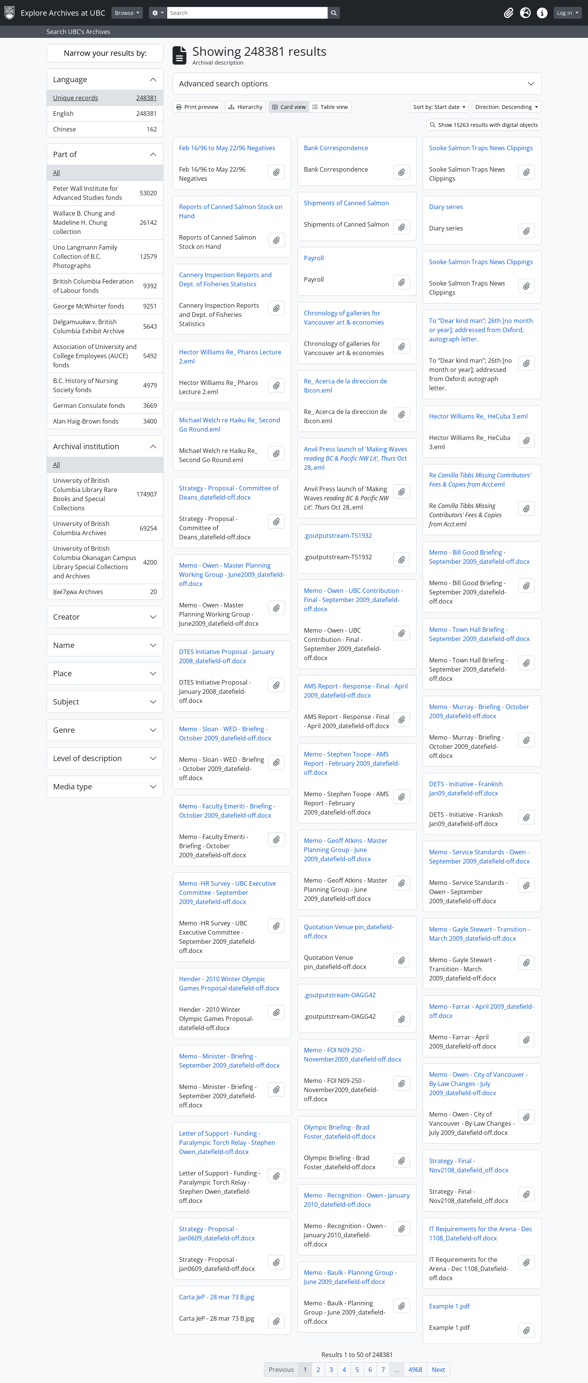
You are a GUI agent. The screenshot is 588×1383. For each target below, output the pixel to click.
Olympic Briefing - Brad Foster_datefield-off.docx (339, 1132)
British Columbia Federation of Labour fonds (105, 286)
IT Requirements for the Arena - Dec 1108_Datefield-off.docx (480, 1233)
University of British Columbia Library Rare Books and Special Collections (105, 494)
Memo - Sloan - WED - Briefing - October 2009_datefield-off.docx (225, 733)
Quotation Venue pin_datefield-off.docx (349, 931)
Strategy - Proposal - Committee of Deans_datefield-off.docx (228, 493)
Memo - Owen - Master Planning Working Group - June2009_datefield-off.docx (231, 574)
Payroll (314, 258)
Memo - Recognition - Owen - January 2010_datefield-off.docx (357, 1200)
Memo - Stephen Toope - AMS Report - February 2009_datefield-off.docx (352, 763)
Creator (66, 617)
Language (70, 79)
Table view (330, 106)
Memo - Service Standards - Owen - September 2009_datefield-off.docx (479, 856)
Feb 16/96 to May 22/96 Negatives (227, 148)
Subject (66, 701)
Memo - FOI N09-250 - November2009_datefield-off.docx (352, 1054)
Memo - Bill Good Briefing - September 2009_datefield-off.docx (479, 557)
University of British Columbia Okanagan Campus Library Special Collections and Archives (105, 562)
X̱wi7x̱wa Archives (105, 593)
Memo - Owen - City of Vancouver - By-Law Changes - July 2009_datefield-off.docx (478, 1083)
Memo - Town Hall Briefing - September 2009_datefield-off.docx (479, 634)
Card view (289, 106)
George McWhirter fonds (105, 308)
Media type (72, 786)
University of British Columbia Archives (105, 528)
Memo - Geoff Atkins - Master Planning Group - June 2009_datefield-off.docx (346, 849)
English (105, 115)
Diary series (446, 207)
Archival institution (86, 446)
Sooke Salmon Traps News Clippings (481, 148)
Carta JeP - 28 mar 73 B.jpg (216, 1297)
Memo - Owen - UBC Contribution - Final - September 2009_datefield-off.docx (353, 599)
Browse (125, 12)
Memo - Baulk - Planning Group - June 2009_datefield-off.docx (350, 1277)
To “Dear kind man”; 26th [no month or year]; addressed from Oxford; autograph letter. (481, 330)
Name (63, 645)
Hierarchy (245, 106)
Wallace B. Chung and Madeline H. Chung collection (105, 222)
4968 (415, 1369)
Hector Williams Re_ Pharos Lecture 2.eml (230, 356)
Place (62, 673)
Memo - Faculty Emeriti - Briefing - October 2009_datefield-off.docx (227, 811)
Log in (565, 12)
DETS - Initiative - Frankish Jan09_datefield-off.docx (466, 788)
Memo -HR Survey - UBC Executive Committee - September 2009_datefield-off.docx (227, 892)
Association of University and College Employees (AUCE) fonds (105, 356)
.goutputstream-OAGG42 (340, 995)
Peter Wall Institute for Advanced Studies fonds (105, 193)
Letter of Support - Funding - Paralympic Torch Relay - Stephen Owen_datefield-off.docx (227, 1142)
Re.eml (480, 480)
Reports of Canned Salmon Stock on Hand (231, 211)
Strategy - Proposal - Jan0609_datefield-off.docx (217, 1233)
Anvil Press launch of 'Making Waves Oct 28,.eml (355, 458)
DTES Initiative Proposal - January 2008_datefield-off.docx (226, 656)
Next (438, 1369)
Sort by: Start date (437, 106)
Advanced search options (223, 83)
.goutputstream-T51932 (338, 535)
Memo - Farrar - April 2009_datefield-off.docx (481, 1011)
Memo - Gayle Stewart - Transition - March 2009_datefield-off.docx (479, 934)
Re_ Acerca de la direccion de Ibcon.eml (345, 385)
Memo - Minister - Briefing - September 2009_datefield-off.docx (229, 1061)
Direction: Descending (504, 106)
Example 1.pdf (449, 1306)
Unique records (105, 99)
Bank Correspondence (336, 148)
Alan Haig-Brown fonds (105, 423)
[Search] (247, 13)
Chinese (105, 131)
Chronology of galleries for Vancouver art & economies (344, 317)
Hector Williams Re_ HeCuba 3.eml (478, 416)
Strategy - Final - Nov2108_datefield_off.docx (468, 1165)
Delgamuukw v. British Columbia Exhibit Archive (105, 326)
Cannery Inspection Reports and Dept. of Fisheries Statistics (225, 279)
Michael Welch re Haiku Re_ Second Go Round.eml (229, 424)
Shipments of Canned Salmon (346, 203)
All (56, 173)
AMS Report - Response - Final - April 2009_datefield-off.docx (356, 691)
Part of (65, 154)
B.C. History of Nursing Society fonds (105, 385)
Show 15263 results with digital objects (484, 124)
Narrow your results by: (105, 53)
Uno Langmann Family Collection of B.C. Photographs (105, 256)
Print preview (197, 106)
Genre (64, 730)
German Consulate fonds (105, 407)
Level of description (87, 758)
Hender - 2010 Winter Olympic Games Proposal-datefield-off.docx (229, 983)
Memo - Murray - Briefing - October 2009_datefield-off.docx (479, 711)
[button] (508, 13)
